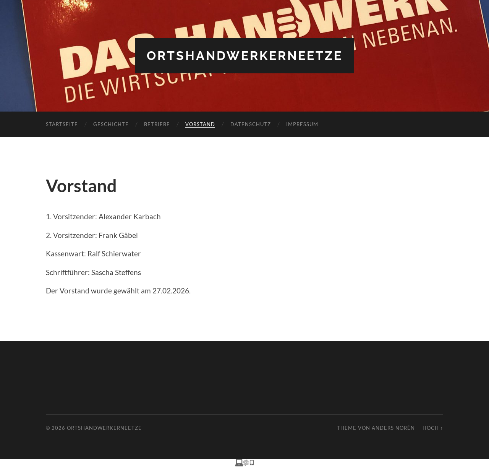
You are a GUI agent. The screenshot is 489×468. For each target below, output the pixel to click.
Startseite (62, 124)
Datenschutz (250, 124)
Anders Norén (393, 428)
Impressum (302, 124)
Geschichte (111, 124)
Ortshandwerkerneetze (245, 56)
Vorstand (200, 124)
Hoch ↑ (433, 428)
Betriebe (157, 124)
